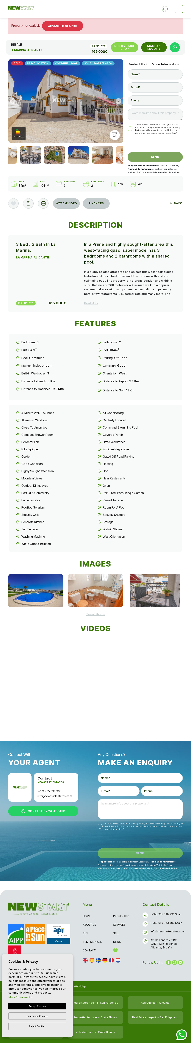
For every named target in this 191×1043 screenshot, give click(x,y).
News (117, 941)
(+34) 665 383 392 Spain (166, 922)
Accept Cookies (37, 1006)
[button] (43, 203)
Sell (116, 933)
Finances (96, 203)
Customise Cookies (37, 1016)
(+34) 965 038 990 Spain (166, 914)
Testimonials (92, 941)
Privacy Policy (116, 826)
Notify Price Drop (124, 47)
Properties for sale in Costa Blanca (96, 1017)
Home (86, 916)
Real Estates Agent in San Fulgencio (95, 1002)
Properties (121, 916)
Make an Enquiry (154, 47)
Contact (89, 950)
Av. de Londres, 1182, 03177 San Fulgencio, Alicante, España (164, 943)
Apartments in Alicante (155, 1002)
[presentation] (147, 144)
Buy (85, 933)
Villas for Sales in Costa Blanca (95, 1032)
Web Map (80, 986)
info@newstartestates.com (54, 796)
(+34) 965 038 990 (49, 791)
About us (89, 924)
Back (176, 203)
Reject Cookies (37, 1026)
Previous (12, 101)
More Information (20, 997)
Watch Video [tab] (66, 203)
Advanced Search (62, 26)
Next (119, 101)
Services (119, 924)
